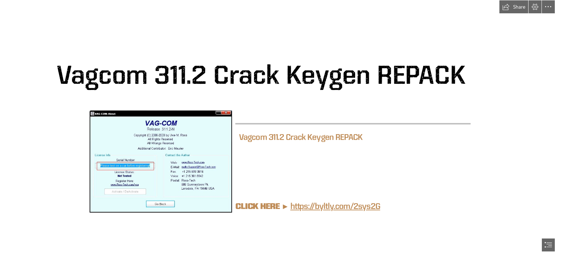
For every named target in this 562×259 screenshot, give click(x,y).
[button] (513, 6)
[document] (281, 129)
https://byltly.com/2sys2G (335, 206)
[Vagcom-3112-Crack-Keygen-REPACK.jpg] (160, 161)
